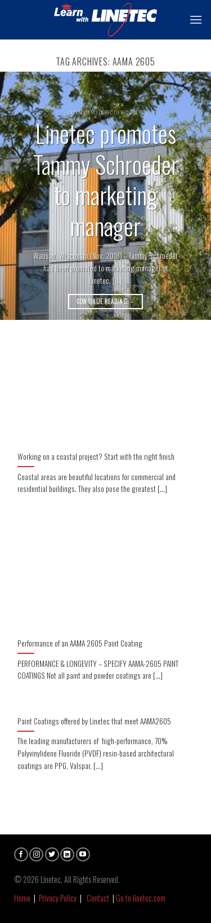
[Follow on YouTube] (83, 854)
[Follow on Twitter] (52, 854)
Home (22, 898)
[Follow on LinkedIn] (67, 854)
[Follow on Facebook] (21, 854)
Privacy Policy (58, 898)
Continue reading (106, 301)
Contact (98, 898)
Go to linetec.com (140, 898)
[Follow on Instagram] (36, 854)
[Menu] (196, 19)
